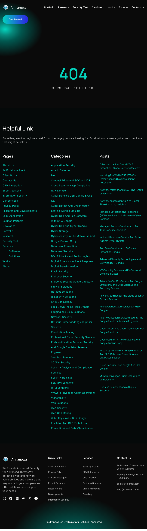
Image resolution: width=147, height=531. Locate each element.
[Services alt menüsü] (103, 7)
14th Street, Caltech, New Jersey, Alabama (133, 468)
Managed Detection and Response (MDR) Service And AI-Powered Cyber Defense (122, 218)
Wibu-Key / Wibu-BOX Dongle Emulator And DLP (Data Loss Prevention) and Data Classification (72, 423)
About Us (8, 165)
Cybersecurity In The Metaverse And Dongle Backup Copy (121, 354)
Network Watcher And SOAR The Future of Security (119, 193)
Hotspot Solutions (62, 291)
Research (8, 236)
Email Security (59, 271)
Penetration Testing (62, 332)
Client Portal (10, 175)
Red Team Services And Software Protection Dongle (119, 254)
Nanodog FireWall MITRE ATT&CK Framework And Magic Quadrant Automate (119, 180)
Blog (53, 175)
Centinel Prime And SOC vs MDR (70, 180)
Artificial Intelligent (14, 170)
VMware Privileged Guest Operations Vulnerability (121, 392)
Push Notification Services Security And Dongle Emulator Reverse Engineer (72, 347)
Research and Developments (20, 210)
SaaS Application (13, 216)
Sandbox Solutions (62, 357)
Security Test (10, 241)
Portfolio (8, 231)
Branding (99, 494)
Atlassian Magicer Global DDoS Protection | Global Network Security (121, 166)
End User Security (62, 276)
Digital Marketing (103, 488)
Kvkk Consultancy (61, 301)
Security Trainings (61, 377)
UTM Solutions (60, 387)
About (6, 266)
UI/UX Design (101, 477)
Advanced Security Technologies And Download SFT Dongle (122, 266)
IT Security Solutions (63, 296)
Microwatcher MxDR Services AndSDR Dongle (122, 316)
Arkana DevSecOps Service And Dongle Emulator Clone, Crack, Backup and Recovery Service (118, 291)
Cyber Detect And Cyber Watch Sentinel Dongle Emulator (118, 342)
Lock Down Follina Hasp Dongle (70, 307)
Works (6, 261)
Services (8, 246)
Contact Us (9, 180)
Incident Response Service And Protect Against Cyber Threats (118, 243)
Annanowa (19, 7)
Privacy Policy (11, 205)
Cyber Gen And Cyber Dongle (69, 226)
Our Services (10, 200)
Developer (9, 226)
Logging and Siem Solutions (68, 312)
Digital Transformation (64, 266)
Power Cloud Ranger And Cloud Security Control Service (118, 304)
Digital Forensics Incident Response (72, 261)
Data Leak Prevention (64, 246)
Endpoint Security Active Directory (72, 281)
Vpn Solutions (59, 403)
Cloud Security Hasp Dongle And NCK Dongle (122, 381)
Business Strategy (104, 483)
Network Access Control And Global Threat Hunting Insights (121, 205)
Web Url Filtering (61, 413)
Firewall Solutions (61, 286)
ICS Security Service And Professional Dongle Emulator (122, 277)
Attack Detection (61, 170)
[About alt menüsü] (127, 7)
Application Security (63, 165)
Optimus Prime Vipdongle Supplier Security (120, 404)
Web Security (59, 408)
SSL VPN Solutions (62, 382)
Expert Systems (12, 190)
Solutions (14, 256)
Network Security (61, 317)
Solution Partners (13, 221)
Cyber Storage (60, 231)
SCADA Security (60, 362)
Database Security (62, 251)
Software (14, 251)
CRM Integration (12, 185)
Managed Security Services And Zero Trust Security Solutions (121, 231)
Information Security (15, 195)
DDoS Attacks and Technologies (70, 256)
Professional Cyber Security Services (73, 337)
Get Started (15, 19)
